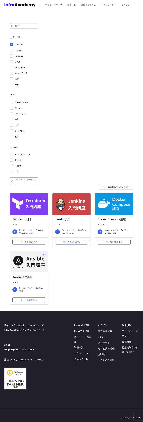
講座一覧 (71, 5)
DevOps (16, 44)
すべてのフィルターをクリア (23, 180)
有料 (14, 78)
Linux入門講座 (81, 325)
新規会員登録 (105, 331)
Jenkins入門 (62, 219)
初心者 (15, 160)
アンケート (104, 342)
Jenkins (16, 56)
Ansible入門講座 (22, 277)
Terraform (17, 67)
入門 (14, 125)
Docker (16, 50)
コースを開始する (28, 242)
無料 (14, 84)
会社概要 (126, 341)
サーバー (16, 108)
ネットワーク (19, 73)
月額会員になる (88, 5)
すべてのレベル (20, 154)
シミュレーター (108, 5)
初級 (14, 136)
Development (19, 102)
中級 (14, 119)
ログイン (125, 5)
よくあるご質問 (106, 360)
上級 (14, 171)
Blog (100, 336)
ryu (23, 230)
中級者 (15, 165)
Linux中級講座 (81, 331)
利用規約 (126, 325)
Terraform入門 (21, 219)
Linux (15, 61)
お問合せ (102, 354)
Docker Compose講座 (112, 219)
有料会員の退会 (106, 348)
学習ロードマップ (53, 5)
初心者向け (18, 130)
